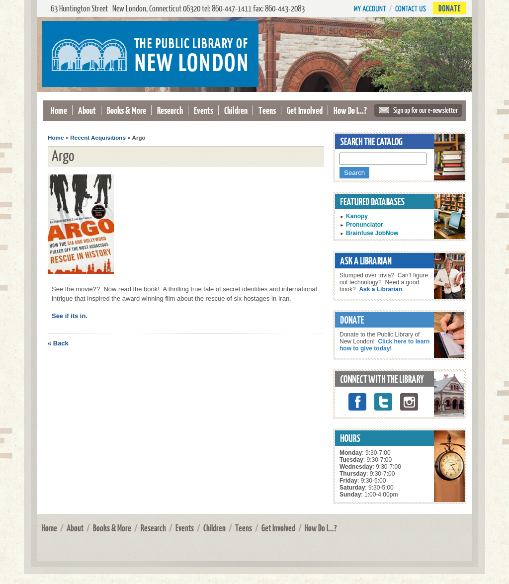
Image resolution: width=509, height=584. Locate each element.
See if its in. (69, 316)
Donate (449, 8)
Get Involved (305, 110)
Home (59, 110)
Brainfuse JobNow (372, 233)
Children (236, 110)
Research (170, 110)
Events (203, 110)
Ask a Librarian (380, 289)
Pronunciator (364, 224)
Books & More (126, 110)
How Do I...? (350, 110)
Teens (267, 110)
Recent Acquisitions (98, 137)
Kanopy (357, 216)
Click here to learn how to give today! (384, 345)
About (87, 110)
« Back (58, 343)
